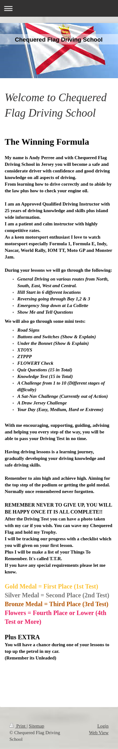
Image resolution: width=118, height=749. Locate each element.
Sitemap (36, 726)
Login (103, 726)
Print (18, 726)
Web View (99, 732)
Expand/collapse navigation (59, 8)
